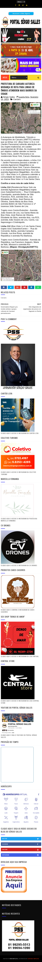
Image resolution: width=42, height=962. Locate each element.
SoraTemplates (13, 958)
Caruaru (17, 99)
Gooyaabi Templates (33, 958)
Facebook (21, 844)
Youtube (21, 849)
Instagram (21, 855)
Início (5, 77)
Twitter (21, 839)
